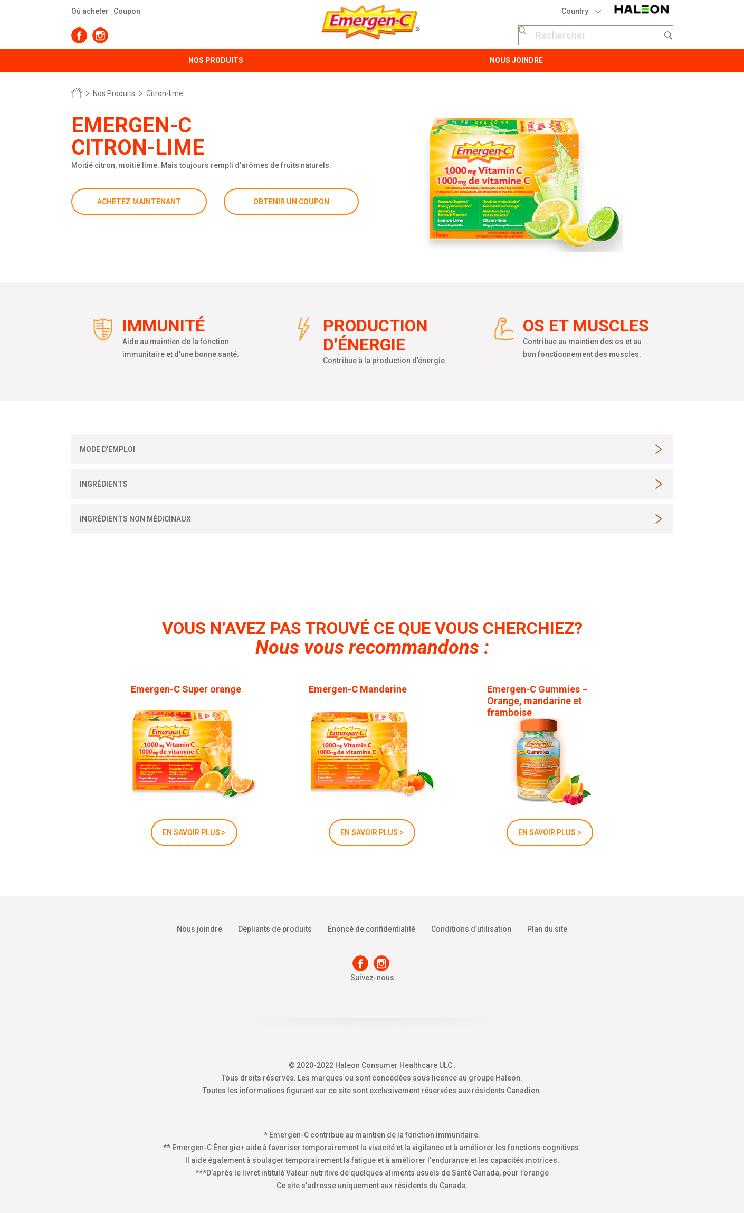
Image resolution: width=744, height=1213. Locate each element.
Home (76, 93)
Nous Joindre (516, 60)
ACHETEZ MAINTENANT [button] (139, 201)
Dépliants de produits (275, 929)
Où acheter (90, 11)
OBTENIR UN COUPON (291, 201)
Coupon (126, 11)
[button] (107, 449)
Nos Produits (215, 60)
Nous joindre (199, 929)
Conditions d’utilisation (471, 929)
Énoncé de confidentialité (371, 929)
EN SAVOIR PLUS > (194, 832)
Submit (668, 35)
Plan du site (547, 929)
